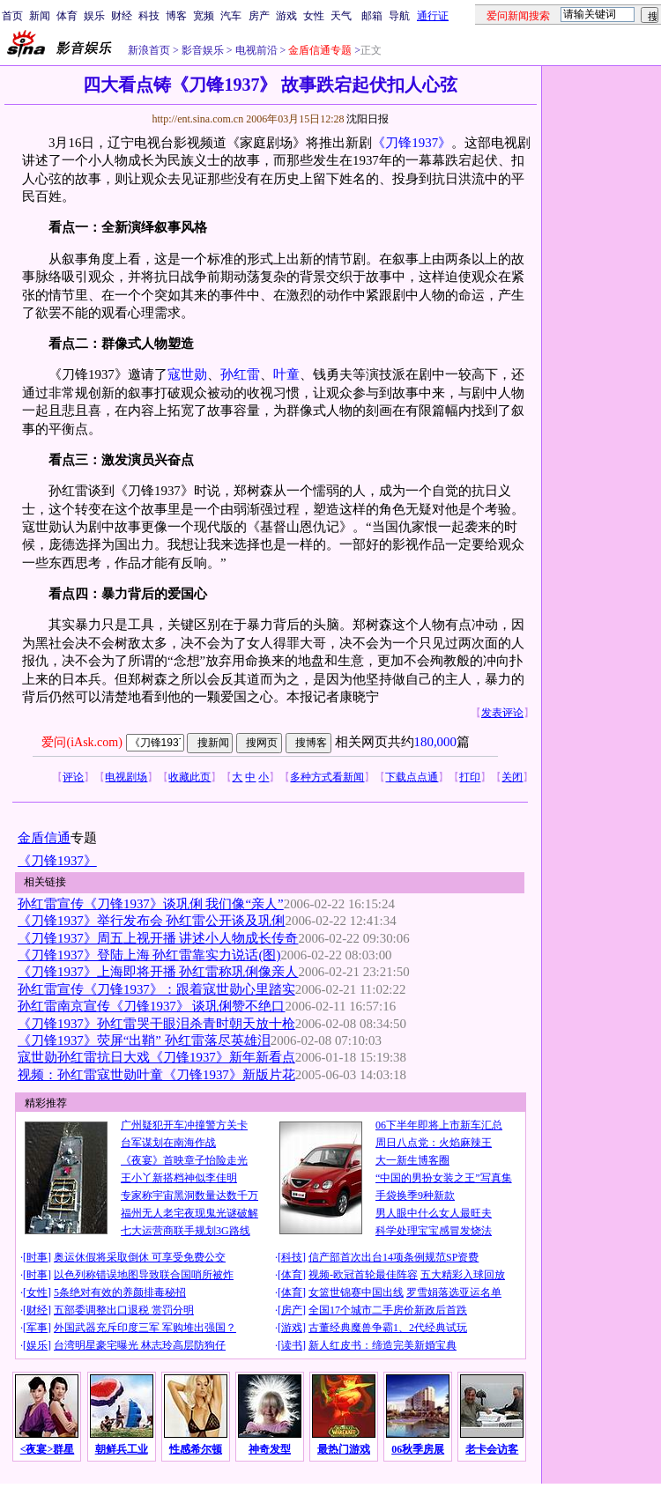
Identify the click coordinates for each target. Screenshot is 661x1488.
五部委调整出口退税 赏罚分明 (124, 1310)
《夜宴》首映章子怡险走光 (184, 1160)
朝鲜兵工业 (121, 1449)
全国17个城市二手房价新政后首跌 (387, 1310)
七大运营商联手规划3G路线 (185, 1231)
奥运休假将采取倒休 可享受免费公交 (140, 1257)
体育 (67, 16)
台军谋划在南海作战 (168, 1142)
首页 (12, 16)
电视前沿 (255, 50)
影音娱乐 (203, 50)
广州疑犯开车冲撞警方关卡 (184, 1125)
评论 (73, 777)
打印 (469, 777)
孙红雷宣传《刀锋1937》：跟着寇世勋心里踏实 (156, 989)
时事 (37, 1257)
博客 (176, 16)
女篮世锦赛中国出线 (356, 1292)
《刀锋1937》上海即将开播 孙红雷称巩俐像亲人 (158, 972)
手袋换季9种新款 (415, 1195)
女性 (313, 16)
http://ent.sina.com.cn (199, 119)
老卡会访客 (491, 1449)
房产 (259, 16)
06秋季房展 (417, 1449)
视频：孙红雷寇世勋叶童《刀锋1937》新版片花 (156, 1075)
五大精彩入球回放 (462, 1275)
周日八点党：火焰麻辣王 (433, 1142)
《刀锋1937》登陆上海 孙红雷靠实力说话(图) (149, 955)
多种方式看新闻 (327, 777)
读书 (291, 1345)
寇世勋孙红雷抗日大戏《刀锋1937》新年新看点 (156, 1057)
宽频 (203, 16)
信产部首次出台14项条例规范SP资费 (393, 1257)
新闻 (39, 16)
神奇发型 (270, 1449)
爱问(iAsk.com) (81, 742)
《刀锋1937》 (411, 143)
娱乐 (94, 16)
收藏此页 (189, 777)
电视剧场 (126, 777)
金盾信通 (44, 838)
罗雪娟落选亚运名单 (453, 1292)
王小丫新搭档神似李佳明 (179, 1178)
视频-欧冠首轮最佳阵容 (363, 1275)
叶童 (286, 374)
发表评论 (502, 713)
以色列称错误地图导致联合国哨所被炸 (144, 1275)
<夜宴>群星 (47, 1449)
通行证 (433, 16)
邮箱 (371, 16)
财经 (121, 16)
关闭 (512, 777)
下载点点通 (411, 777)
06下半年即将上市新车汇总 (438, 1125)
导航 (399, 16)
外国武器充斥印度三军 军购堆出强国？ (145, 1327)
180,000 (435, 742)
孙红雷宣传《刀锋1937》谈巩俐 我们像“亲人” (151, 904)
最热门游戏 (343, 1449)
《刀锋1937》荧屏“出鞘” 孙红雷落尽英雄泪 (144, 1040)
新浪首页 (149, 50)
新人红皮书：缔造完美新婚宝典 (382, 1345)
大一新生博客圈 (412, 1160)
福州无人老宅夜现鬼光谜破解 (189, 1213)
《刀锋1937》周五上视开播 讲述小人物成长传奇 (158, 938)
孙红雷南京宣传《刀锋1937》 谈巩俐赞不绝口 (152, 1006)
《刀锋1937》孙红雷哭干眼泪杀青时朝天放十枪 (156, 1024)
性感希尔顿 (195, 1449)
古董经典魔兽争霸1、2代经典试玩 (387, 1327)
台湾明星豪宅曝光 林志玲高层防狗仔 (140, 1345)
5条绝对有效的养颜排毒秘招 (120, 1292)
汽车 (230, 16)
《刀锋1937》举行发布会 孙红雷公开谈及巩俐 (152, 921)
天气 (341, 16)
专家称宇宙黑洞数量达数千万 (189, 1195)
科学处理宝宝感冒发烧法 (433, 1231)
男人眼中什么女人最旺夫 (433, 1213)
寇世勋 (187, 374)
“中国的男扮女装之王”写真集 (443, 1178)
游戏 (286, 16)
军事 (37, 1327)
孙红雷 (240, 374)
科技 (149, 16)
